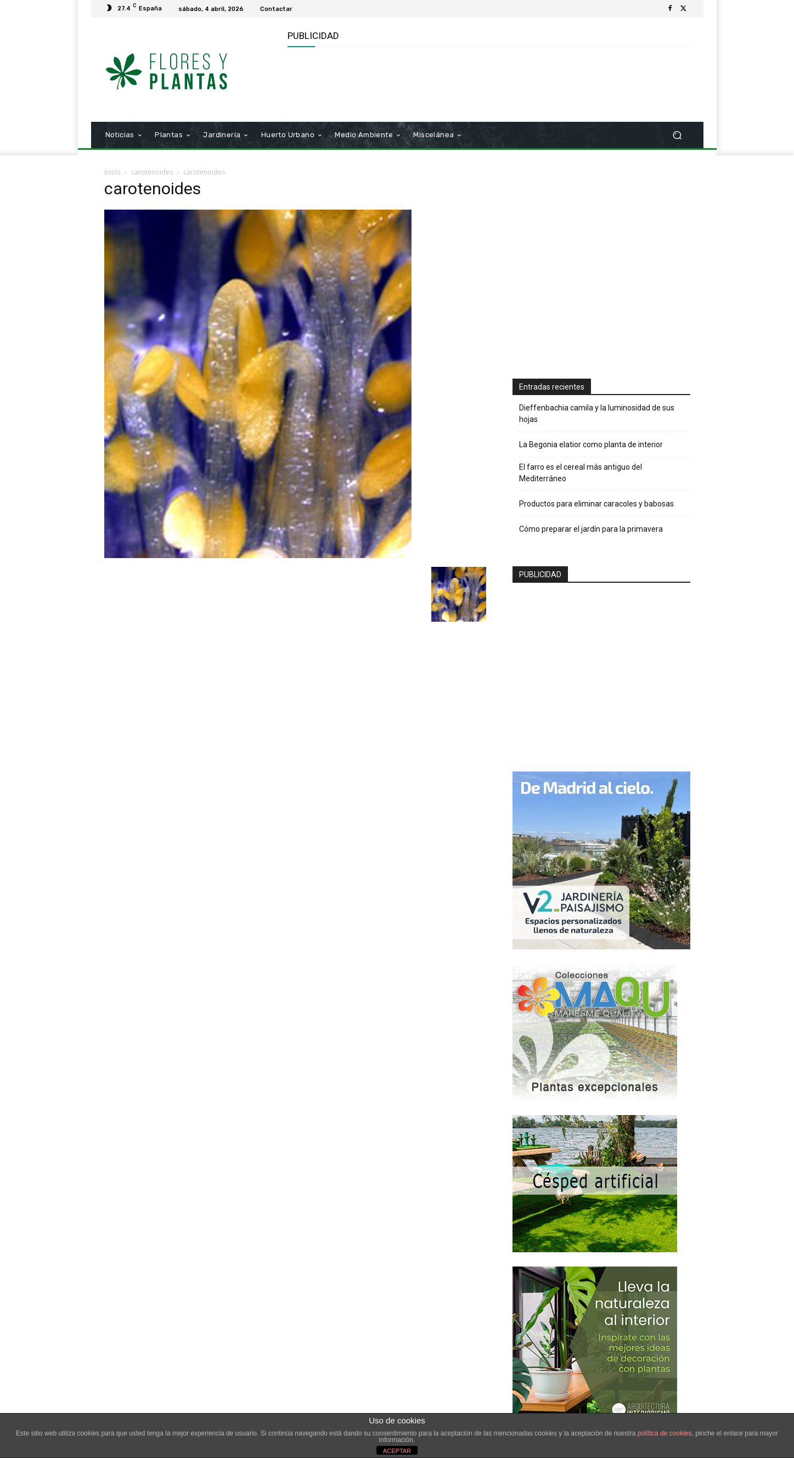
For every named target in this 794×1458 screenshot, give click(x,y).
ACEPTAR (397, 1451)
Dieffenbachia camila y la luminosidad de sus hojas (596, 413)
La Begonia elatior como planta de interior (591, 444)
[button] (677, 135)
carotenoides (152, 172)
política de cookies (665, 1433)
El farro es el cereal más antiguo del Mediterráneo (580, 473)
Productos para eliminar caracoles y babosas (596, 503)
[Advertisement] (487, 83)
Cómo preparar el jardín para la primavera (591, 529)
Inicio (112, 172)
